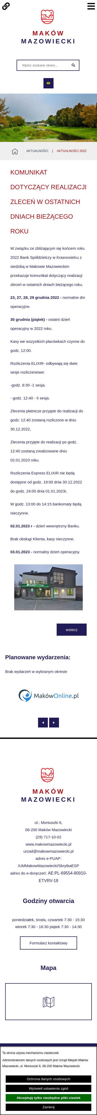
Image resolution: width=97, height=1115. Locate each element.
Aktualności (37, 151)
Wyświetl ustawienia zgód (48, 1088)
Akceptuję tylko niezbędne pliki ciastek (48, 1098)
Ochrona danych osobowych (48, 1079)
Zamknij (48, 1107)
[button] (48, 609)
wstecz (72, 629)
